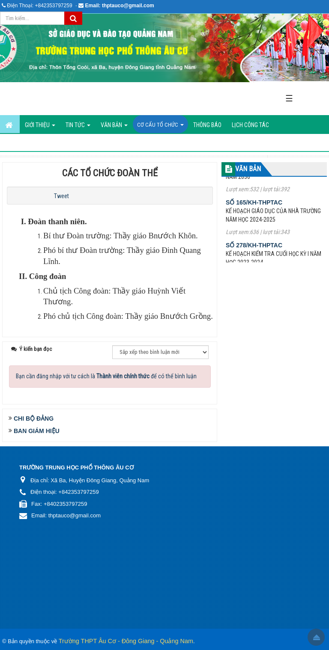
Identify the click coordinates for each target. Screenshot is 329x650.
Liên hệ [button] (144, 142)
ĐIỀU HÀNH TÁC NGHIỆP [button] (33, 142)
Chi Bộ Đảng (34, 418)
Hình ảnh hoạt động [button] (98, 142)
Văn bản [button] (114, 127)
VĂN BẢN (248, 169)
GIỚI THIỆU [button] (40, 127)
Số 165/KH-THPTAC (254, 206)
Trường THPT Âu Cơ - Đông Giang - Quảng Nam (126, 641)
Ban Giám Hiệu (37, 430)
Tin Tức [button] (78, 127)
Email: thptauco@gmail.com (119, 6)
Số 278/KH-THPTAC (254, 249)
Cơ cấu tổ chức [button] (160, 127)
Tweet (61, 196)
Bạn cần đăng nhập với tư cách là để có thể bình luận (106, 376)
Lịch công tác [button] (250, 125)
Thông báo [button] (207, 125)
